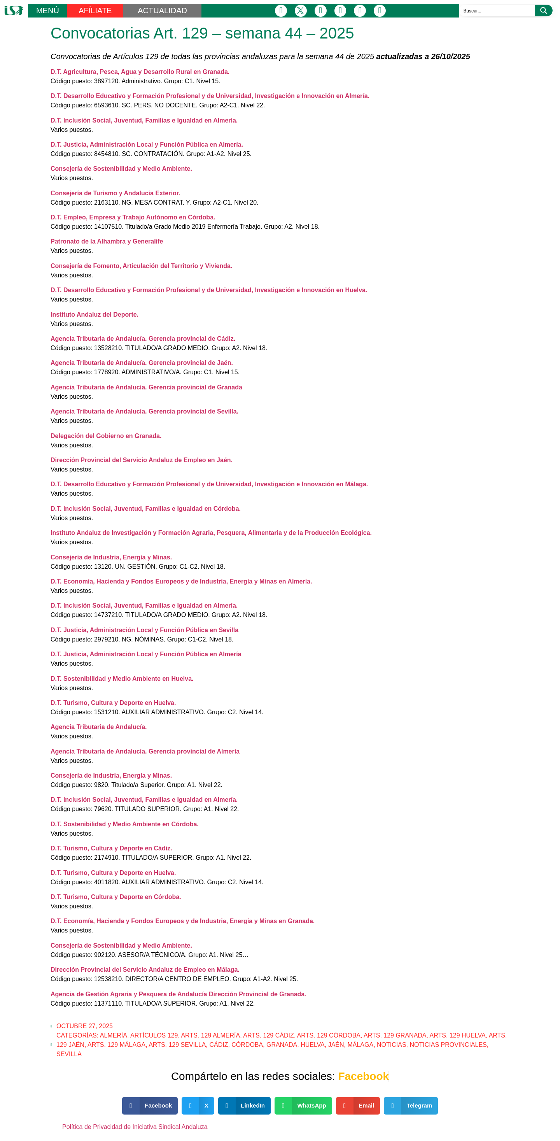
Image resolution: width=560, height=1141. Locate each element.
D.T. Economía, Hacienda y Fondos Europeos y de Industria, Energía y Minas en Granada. (183, 921)
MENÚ (47, 10)
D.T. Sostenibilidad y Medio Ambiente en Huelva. (122, 678)
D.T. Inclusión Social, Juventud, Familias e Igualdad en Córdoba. (146, 508)
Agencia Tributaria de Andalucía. (99, 727)
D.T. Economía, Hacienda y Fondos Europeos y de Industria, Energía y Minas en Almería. (181, 581)
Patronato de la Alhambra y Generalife (107, 241)
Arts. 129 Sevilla (177, 1044)
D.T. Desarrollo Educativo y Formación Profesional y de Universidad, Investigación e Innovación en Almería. (210, 96)
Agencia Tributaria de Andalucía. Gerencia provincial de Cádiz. (143, 338)
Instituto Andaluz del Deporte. (94, 314)
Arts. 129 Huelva (458, 1035)
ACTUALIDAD (162, 10)
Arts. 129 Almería (210, 1035)
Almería (113, 1035)
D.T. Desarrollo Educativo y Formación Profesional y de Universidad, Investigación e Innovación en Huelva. (209, 290)
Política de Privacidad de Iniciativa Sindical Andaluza (135, 1126)
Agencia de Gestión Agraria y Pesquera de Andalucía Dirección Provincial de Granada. (178, 994)
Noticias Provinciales (448, 1044)
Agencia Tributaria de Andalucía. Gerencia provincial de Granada (146, 387)
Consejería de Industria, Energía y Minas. (111, 557)
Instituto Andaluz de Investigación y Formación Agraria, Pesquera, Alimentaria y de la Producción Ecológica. (211, 532)
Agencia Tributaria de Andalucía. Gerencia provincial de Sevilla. (144, 411)
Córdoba (247, 1044)
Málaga (360, 1044)
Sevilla (69, 1054)
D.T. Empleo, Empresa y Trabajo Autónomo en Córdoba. (133, 217)
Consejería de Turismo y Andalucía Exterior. (115, 193)
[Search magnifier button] (544, 10)
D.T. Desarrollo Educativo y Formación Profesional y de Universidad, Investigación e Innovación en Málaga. (209, 484)
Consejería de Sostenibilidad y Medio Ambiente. (121, 168)
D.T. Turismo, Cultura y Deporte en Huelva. (113, 702)
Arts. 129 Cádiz (268, 1035)
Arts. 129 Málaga (116, 1044)
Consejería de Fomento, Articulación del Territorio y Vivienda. (141, 266)
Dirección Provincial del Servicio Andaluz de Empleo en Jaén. (142, 460)
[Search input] (497, 10)
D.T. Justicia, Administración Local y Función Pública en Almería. (147, 144)
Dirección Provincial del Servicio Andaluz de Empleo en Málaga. (145, 969)
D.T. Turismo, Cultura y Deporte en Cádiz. (111, 848)
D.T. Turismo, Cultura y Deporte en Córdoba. (116, 897)
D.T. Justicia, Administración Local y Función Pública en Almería (146, 654)
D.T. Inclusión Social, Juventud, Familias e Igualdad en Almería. (144, 120)
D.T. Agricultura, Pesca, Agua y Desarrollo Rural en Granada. (140, 71)
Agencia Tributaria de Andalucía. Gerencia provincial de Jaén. (142, 362)
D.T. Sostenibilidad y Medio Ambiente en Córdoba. (125, 824)
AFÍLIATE (95, 10)
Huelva (313, 1044)
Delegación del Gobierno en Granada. (106, 436)
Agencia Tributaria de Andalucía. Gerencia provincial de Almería (145, 751)
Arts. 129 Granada (395, 1035)
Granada (281, 1044)
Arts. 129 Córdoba (328, 1035)
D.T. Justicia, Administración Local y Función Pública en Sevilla (144, 630)
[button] (150, 1106)
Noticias (391, 1044)
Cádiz (218, 1044)
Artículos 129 (154, 1035)
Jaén (336, 1044)
